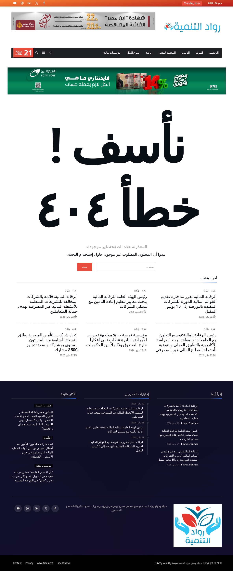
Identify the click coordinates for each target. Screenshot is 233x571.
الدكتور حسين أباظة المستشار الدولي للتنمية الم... (151, 3)
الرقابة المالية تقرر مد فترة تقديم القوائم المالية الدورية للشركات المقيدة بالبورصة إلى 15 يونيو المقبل (188, 304)
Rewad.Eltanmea (189, 423)
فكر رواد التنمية (43, 405)
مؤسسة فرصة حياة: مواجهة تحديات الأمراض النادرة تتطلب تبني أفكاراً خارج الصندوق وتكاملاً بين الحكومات (116, 340)
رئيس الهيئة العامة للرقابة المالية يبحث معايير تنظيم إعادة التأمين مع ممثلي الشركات (118, 301)
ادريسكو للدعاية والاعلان (166, 563)
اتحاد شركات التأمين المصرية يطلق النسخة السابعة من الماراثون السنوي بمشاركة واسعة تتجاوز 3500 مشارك (48, 342)
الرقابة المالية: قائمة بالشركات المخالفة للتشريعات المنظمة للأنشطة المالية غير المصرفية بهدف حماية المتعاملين (48, 304)
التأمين (47, 437)
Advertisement (45, 563)
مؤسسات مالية (43, 465)
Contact (17, 563)
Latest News (64, 563)
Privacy (29, 563)
